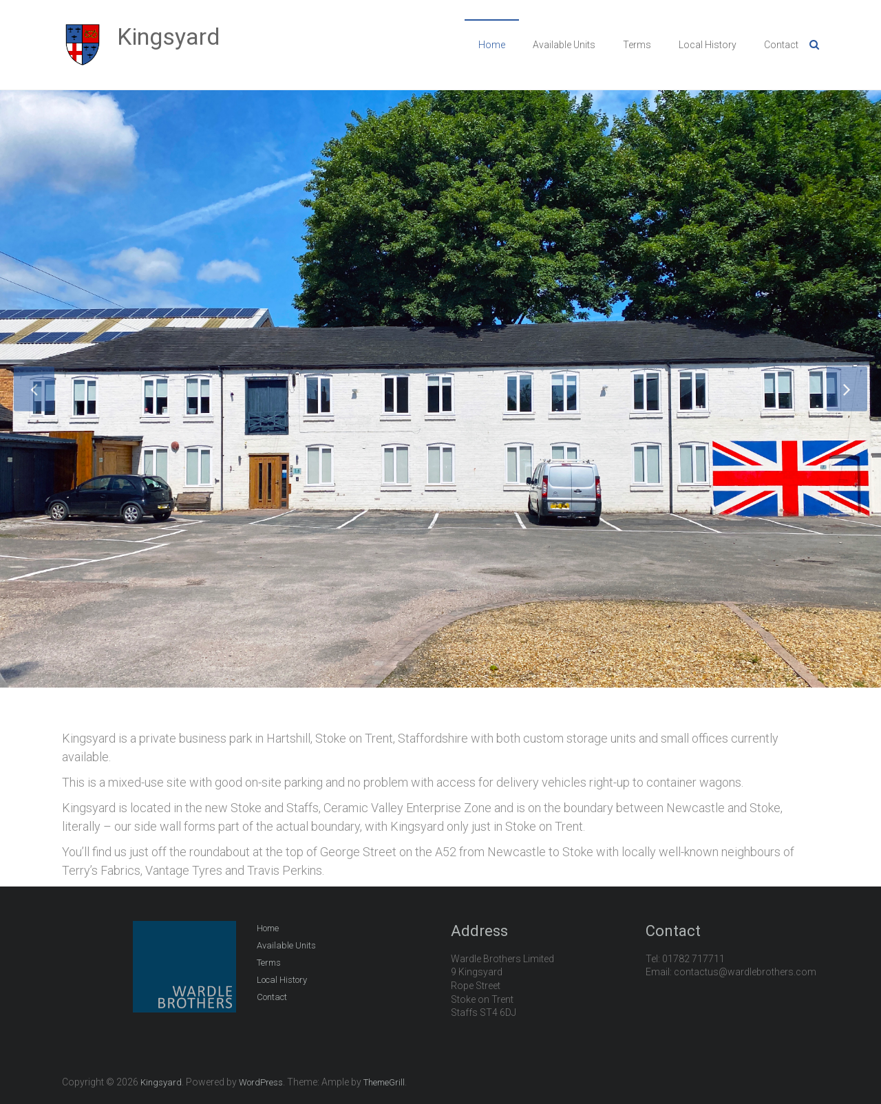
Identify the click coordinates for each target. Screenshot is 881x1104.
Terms (637, 44)
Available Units (564, 44)
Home (491, 44)
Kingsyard (168, 36)
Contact (781, 44)
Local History (707, 44)
